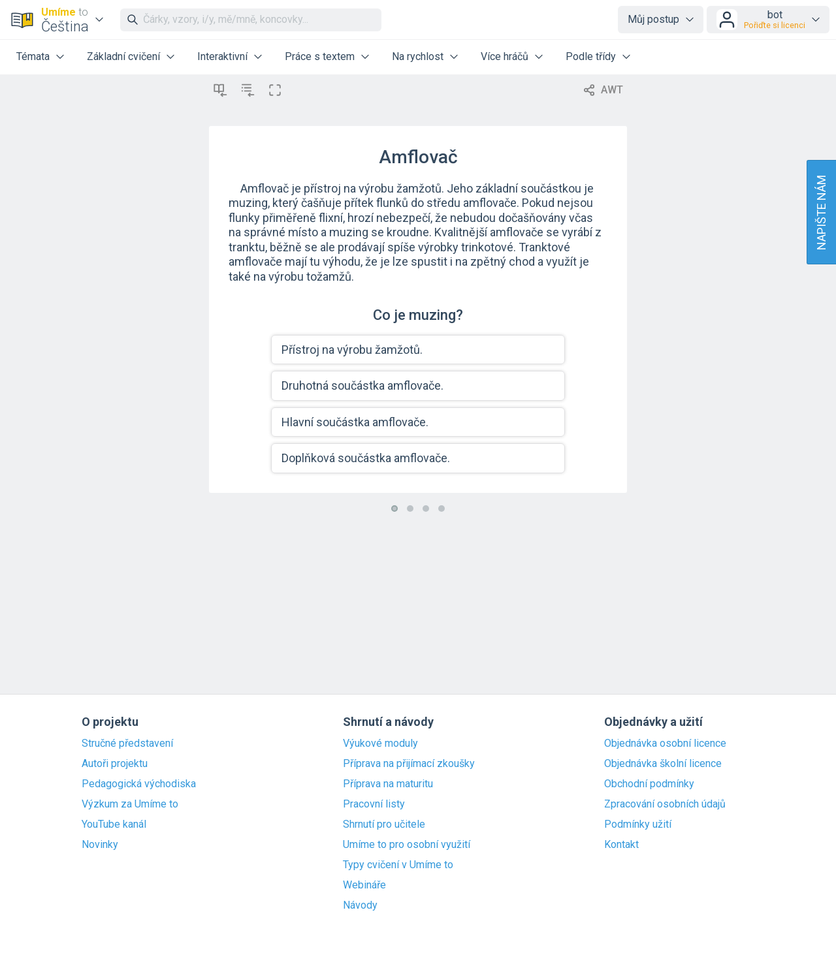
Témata (33, 56)
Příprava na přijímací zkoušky (409, 764)
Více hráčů (504, 56)
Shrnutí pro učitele (384, 824)
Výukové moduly (380, 743)
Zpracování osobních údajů (665, 804)
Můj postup (653, 19)
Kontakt (621, 845)
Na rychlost (417, 56)
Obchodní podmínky (649, 784)
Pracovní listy (374, 804)
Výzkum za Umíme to (130, 804)
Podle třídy (591, 56)
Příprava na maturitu (388, 784)
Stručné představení (127, 743)
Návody (360, 905)
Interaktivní (222, 56)
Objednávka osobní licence (665, 743)
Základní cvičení (123, 56)
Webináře (364, 885)
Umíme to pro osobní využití (406, 845)
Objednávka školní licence (663, 764)
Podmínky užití (637, 824)
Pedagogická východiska (139, 784)
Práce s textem (320, 56)
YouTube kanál (114, 824)
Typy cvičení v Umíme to (398, 865)
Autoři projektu (115, 764)
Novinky (100, 845)
